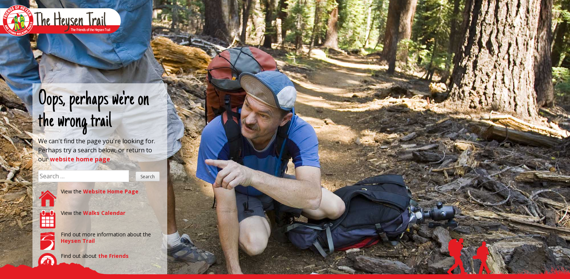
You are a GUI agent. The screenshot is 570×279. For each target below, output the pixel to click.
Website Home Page (111, 191)
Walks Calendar (104, 212)
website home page (80, 159)
